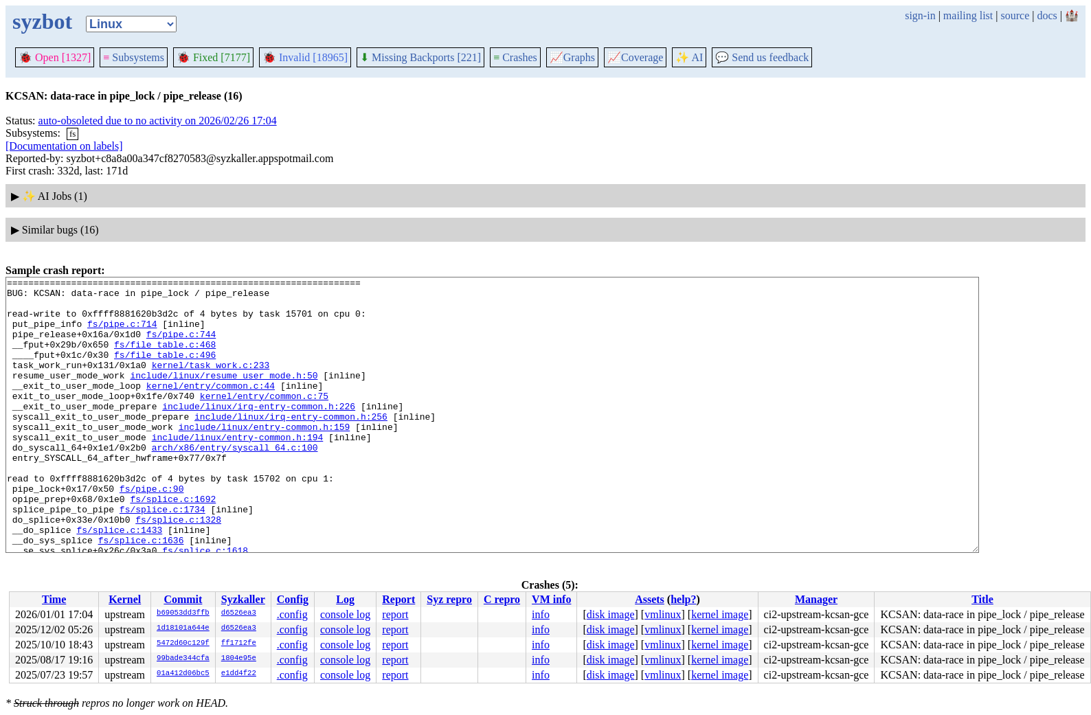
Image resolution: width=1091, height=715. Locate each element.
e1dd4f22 (238, 674)
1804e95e (238, 658)
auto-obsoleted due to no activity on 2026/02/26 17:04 (157, 120)
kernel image (719, 614)
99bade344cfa (183, 658)
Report (398, 599)
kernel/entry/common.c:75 (264, 420)
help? (683, 599)
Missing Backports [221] (420, 57)
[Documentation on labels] (64, 146)
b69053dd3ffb (183, 613)
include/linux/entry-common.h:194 (238, 470)
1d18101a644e (183, 628)
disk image (611, 614)
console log (345, 614)
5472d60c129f (183, 643)
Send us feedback (762, 57)
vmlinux (662, 614)
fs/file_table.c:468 (165, 358)
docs (1047, 15)
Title (982, 599)
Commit (183, 599)
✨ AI (689, 57)
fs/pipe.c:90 (152, 531)
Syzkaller (243, 599)
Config (292, 599)
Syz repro (449, 599)
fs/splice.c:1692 (173, 544)
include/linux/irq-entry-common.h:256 (290, 445)
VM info (551, 599)
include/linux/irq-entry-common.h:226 (258, 433)
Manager (816, 599)
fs (72, 133)
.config (292, 614)
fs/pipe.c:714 (122, 334)
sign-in (920, 15)
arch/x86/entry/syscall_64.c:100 (235, 482)
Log (345, 599)
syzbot (42, 21)
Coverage (635, 57)
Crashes (515, 57)
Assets (649, 599)
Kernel (125, 599)
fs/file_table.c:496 (165, 371)
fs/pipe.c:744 (181, 346)
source (1015, 15)
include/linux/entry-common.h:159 (264, 457)
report (395, 614)
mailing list (968, 15)
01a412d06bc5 (183, 674)
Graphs (572, 57)
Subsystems (133, 57)
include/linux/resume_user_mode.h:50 (223, 395)
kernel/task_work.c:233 (211, 383)
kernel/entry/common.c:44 (210, 408)
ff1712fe (238, 643)
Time (54, 599)
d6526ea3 (238, 613)
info (541, 614)
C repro (502, 599)
